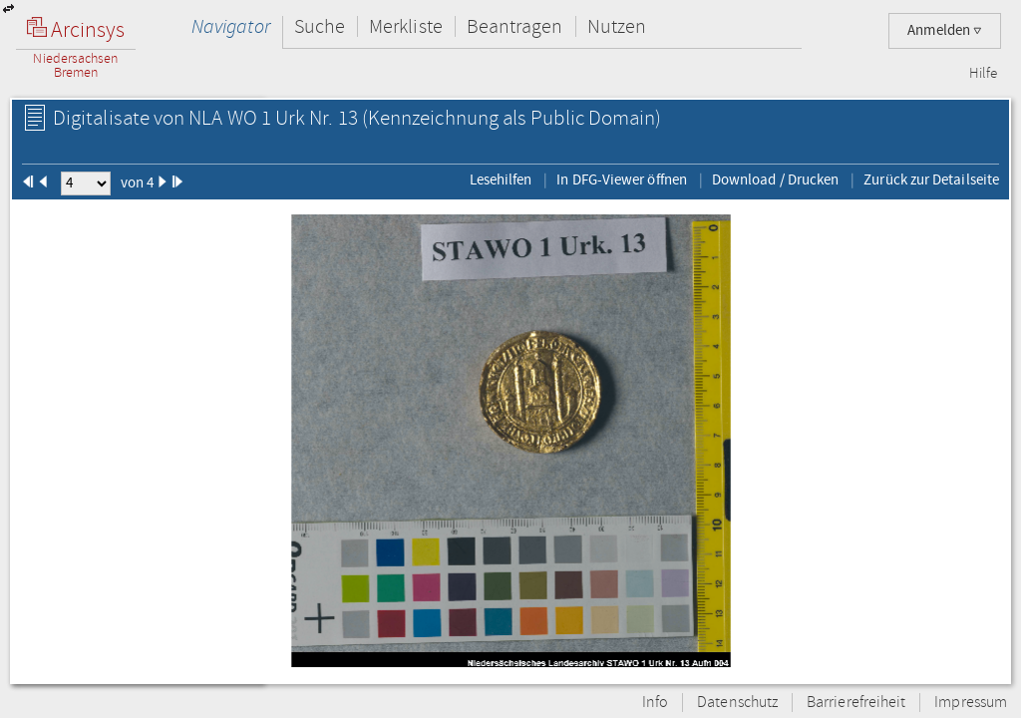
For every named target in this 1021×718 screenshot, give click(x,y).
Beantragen (515, 26)
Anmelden (944, 30)
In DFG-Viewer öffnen (621, 179)
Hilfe (983, 74)
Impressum (970, 702)
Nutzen (616, 26)
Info (655, 702)
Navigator (230, 26)
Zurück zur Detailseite (931, 179)
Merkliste (406, 26)
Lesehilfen (501, 179)
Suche (319, 26)
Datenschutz (737, 702)
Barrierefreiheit (856, 702)
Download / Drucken (775, 179)
